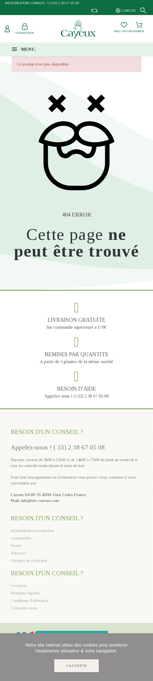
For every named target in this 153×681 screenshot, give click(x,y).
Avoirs (16, 545)
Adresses (18, 553)
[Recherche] (143, 10)
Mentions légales (25, 593)
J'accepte (76, 666)
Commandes (21, 538)
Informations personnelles (32, 530)
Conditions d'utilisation (29, 600)
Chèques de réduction (29, 560)
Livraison (18, 585)
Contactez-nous (24, 608)
